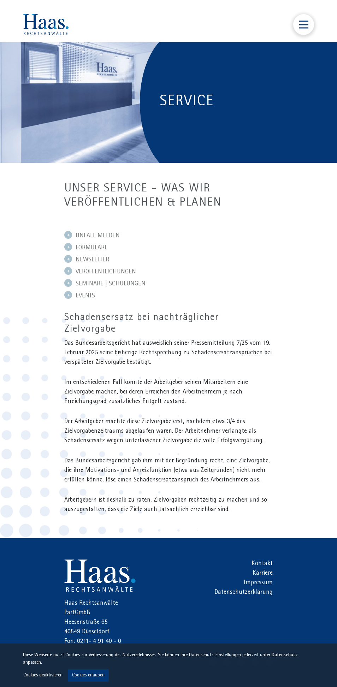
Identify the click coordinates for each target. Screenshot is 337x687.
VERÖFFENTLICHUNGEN (100, 271)
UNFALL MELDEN (92, 235)
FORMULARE (86, 247)
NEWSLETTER (86, 259)
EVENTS (79, 295)
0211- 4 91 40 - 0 (99, 642)
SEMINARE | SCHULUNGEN (105, 283)
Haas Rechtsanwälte (100, 575)
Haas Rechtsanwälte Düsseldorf (46, 24)
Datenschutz (285, 655)
